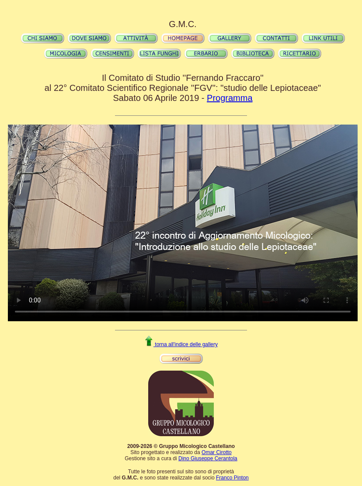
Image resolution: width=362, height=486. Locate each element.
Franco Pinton (232, 478)
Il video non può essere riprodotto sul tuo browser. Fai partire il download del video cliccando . (183, 223)
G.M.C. (182, 24)
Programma (229, 98)
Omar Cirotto (217, 452)
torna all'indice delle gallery (181, 344)
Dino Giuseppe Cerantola (207, 458)
